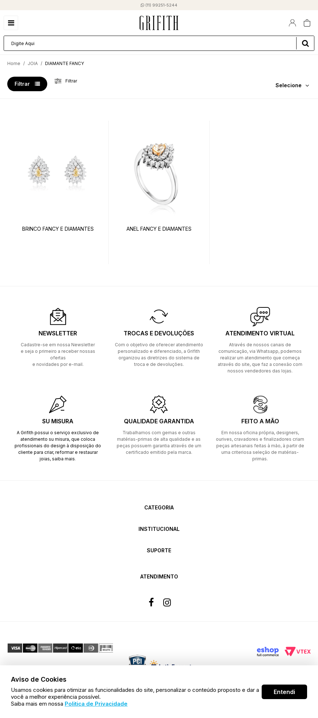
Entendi (284, 691)
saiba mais (63, 458)
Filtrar (27, 84)
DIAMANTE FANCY (64, 63)
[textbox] (159, 43)
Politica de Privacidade (96, 703)
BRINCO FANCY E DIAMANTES (58, 229)
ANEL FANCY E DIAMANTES (159, 229)
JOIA (33, 63)
